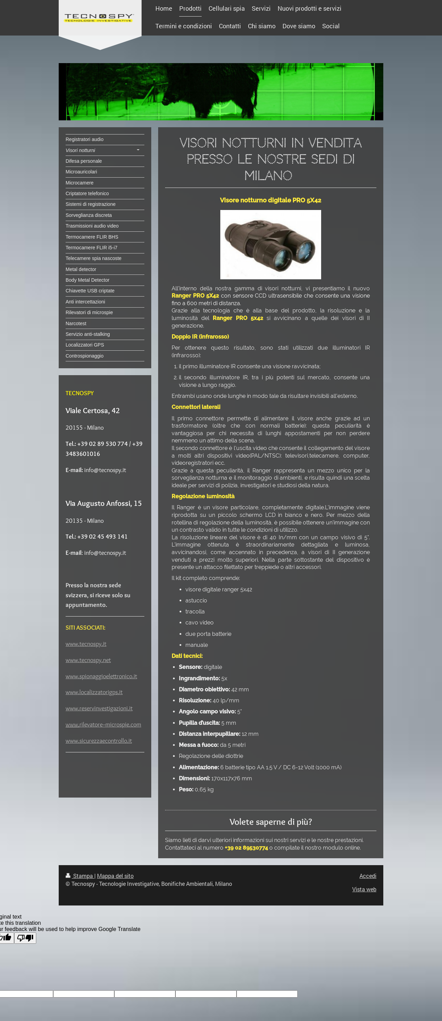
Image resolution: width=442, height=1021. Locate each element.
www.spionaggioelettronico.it (101, 676)
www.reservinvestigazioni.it (99, 708)
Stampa (80, 875)
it (104, 644)
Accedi (367, 875)
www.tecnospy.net (88, 660)
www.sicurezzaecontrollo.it (99, 740)
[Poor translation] (25, 938)
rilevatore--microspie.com (110, 724)
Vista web (364, 889)
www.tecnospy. (84, 644)
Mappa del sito (115, 875)
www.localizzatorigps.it (94, 692)
